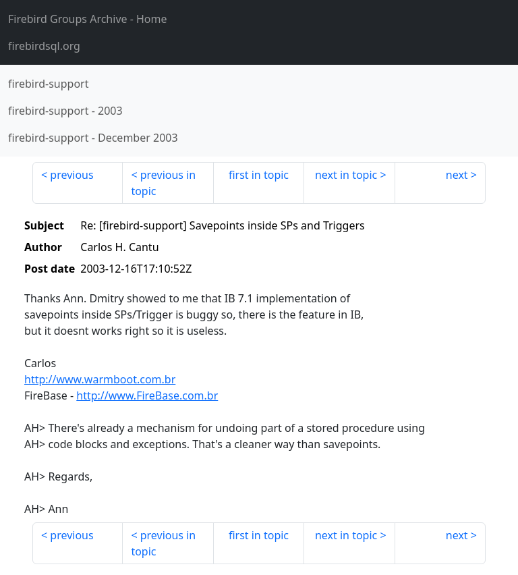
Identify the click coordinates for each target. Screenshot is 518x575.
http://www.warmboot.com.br (99, 379)
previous (71, 174)
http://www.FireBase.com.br (147, 395)
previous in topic (163, 182)
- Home (87, 18)
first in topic (259, 174)
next (457, 174)
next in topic (346, 174)
